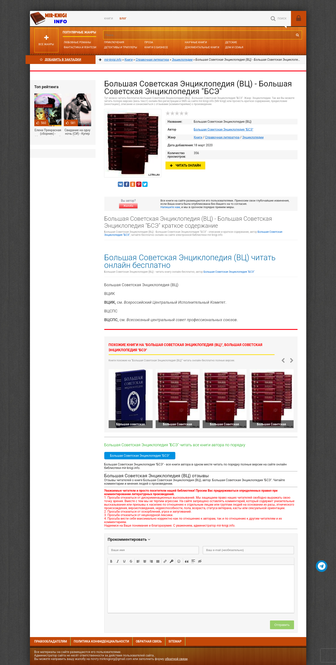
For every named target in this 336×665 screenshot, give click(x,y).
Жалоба (128, 205)
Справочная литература (222, 137)
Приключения (114, 42)
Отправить (281, 625)
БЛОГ (123, 18)
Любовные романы (77, 42)
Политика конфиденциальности (101, 641)
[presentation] (111, 561)
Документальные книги (202, 47)
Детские (231, 42)
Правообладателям (50, 641)
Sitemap (175, 641)
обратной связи (176, 659)
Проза (148, 42)
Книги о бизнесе (156, 47)
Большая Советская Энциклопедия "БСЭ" (223, 129)
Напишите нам (170, 207)
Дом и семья (234, 47)
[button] (111, 561)
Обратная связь (149, 641)
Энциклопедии (253, 137)
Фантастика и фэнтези (80, 47)
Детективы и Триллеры (120, 47)
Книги (108, 18)
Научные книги (196, 42)
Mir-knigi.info (63, 18)
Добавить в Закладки (60, 59)
